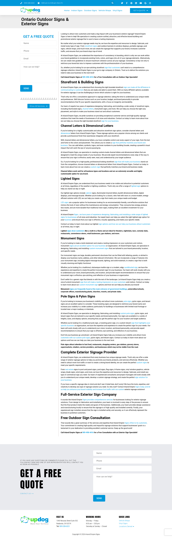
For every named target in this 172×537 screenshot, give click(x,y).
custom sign (95, 167)
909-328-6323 (64, 526)
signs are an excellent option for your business (88, 246)
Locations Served (125, 526)
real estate (69, 369)
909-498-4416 (88, 77)
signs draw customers (75, 231)
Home (67, 10)
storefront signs (91, 46)
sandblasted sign (131, 267)
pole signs (128, 301)
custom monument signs (99, 248)
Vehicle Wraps (105, 10)
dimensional (65, 133)
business (68, 220)
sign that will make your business (127, 162)
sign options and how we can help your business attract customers (124, 224)
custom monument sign (88, 285)
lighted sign (135, 186)
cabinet (88, 193)
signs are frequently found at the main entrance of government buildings (98, 289)
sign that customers (112, 68)
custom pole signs (127, 313)
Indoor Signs (76, 10)
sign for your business (109, 121)
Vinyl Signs (117, 10)
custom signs (142, 363)
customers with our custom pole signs (75, 338)
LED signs (65, 202)
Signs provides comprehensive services (97, 400)
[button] (112, 3)
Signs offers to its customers (136, 423)
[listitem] (71, 522)
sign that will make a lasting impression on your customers (103, 282)
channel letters (88, 109)
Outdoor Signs (90, 10)
